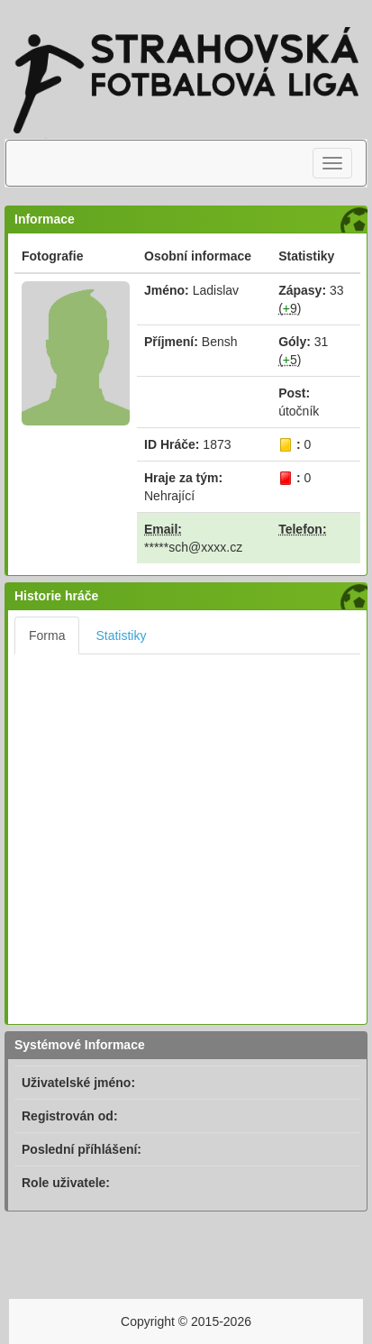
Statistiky (120, 635)
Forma (47, 635)
